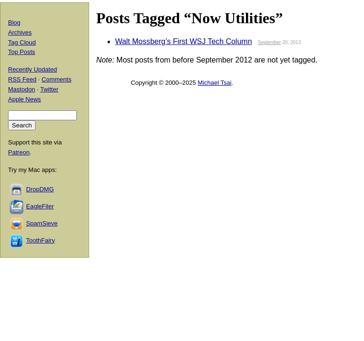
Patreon (19, 152)
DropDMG (40, 189)
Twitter (49, 89)
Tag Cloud (22, 42)
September (269, 42)
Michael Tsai (214, 82)
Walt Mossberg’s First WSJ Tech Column (183, 41)
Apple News (24, 99)
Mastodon (21, 89)
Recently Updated (32, 69)
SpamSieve (41, 223)
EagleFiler (40, 206)
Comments (57, 79)
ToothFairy (40, 240)
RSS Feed (22, 79)
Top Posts (21, 51)
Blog (14, 22)
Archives (20, 32)
